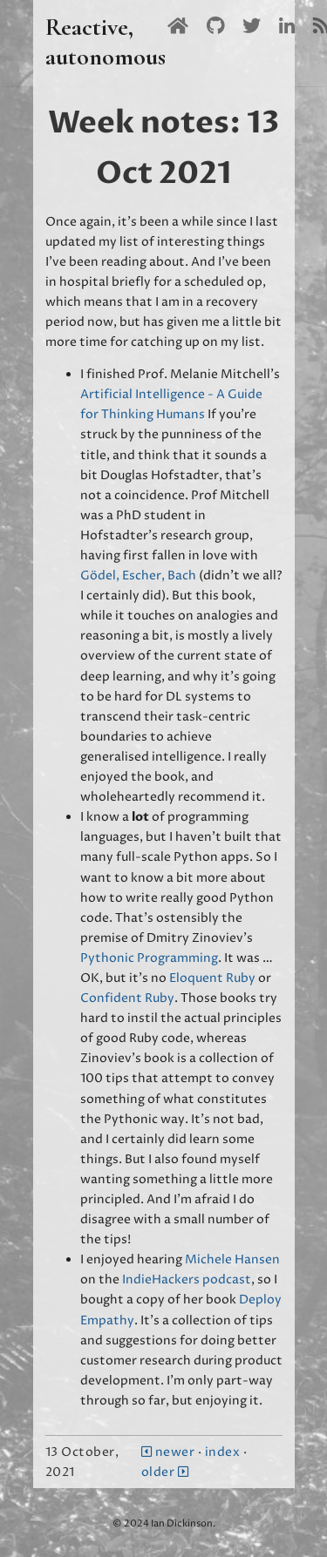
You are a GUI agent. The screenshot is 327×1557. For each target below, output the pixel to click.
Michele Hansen (232, 1259)
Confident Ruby (127, 998)
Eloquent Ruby (212, 978)
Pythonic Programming (149, 958)
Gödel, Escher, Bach (138, 575)
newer (169, 1452)
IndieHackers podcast (186, 1279)
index (223, 1452)
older (165, 1472)
